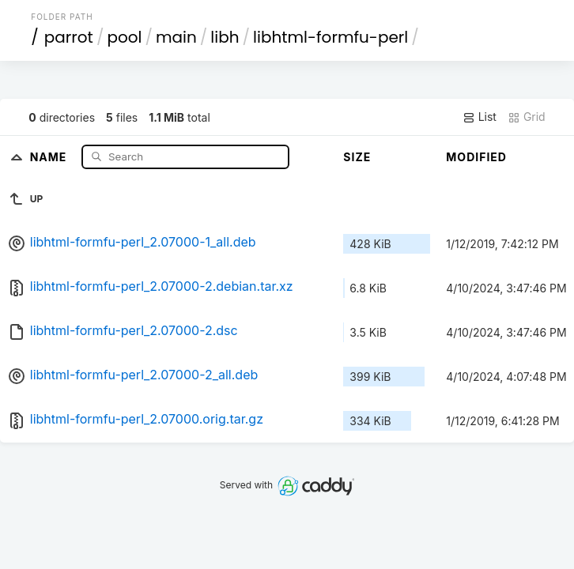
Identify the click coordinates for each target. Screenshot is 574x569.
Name (50, 156)
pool (124, 37)
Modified (476, 157)
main (176, 37)
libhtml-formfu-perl (330, 37)
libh (224, 37)
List (480, 117)
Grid (527, 117)
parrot (68, 37)
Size (357, 157)
